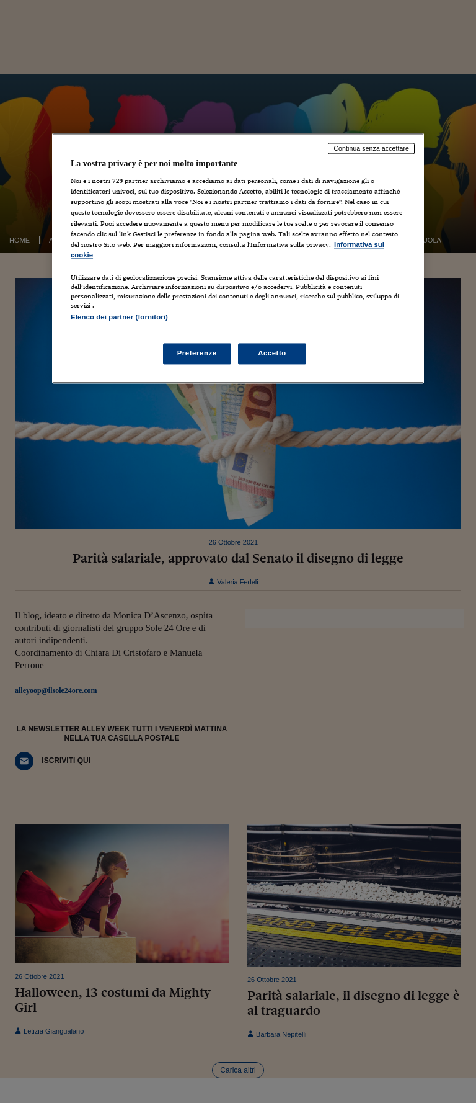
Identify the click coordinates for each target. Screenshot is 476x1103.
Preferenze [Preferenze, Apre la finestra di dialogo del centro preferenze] (197, 353)
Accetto (272, 353)
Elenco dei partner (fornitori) (119, 317)
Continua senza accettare (371, 148)
